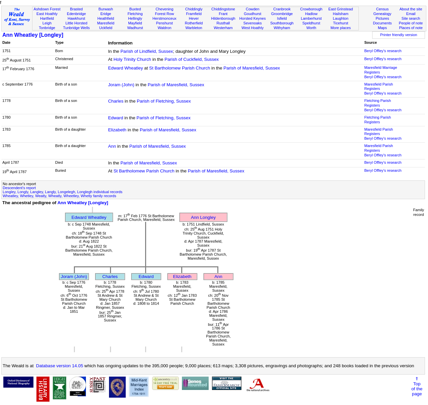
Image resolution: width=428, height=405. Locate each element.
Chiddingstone (223, 9)
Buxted (135, 9)
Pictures (382, 18)
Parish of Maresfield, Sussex (251, 68)
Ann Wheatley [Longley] (32, 35)
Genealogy (382, 14)
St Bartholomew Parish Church (179, 68)
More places (340, 28)
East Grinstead (340, 9)
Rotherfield (194, 23)
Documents (382, 23)
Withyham (282, 28)
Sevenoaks (252, 23)
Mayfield (135, 23)
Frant (223, 14)
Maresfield (105, 23)
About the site (411, 9)
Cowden (252, 9)
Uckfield (105, 28)
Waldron (164, 28)
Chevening (164, 9)
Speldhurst (311, 23)
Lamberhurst (311, 18)
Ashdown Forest (46, 9)
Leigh (46, 23)
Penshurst (164, 23)
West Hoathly (252, 28)
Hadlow (311, 14)
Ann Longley (203, 217)
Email (411, 14)
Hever (194, 18)
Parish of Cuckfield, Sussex (192, 59)
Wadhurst (135, 28)
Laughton (340, 18)
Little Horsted (76, 23)
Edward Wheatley (125, 68)
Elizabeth (117, 129)
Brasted (76, 9)
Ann (112, 146)
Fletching (135, 14)
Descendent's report (19, 188)
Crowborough (311, 9)
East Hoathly (47, 14)
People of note (411, 23)
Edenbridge (76, 14)
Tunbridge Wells (76, 28)
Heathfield (105, 18)
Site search (411, 18)
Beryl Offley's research (382, 51)
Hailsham (340, 14)
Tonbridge (47, 28)
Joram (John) (121, 84)
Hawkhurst (76, 18)
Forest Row (164, 14)
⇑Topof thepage (416, 386)
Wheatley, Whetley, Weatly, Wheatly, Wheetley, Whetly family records (59, 196)
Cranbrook (282, 9)
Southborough (282, 23)
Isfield (282, 18)
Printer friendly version (398, 35)
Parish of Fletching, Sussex (164, 101)
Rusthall (223, 23)
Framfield (194, 14)
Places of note (410, 28)
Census (382, 9)
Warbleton (194, 28)
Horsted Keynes (252, 18)
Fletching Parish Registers (377, 103)
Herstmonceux (164, 18)
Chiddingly (194, 9)
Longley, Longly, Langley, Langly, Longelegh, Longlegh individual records (62, 192)
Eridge (105, 14)
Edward (115, 117)
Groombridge (282, 14)
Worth (311, 28)
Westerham (223, 28)
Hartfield (47, 18)
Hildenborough (223, 18)
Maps (382, 28)
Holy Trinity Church (132, 59)
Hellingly (135, 18)
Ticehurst (340, 23)
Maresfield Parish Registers (378, 86)
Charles (115, 101)
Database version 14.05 (59, 365)
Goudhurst (252, 14)
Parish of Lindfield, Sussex (146, 51)
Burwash (106, 9)
